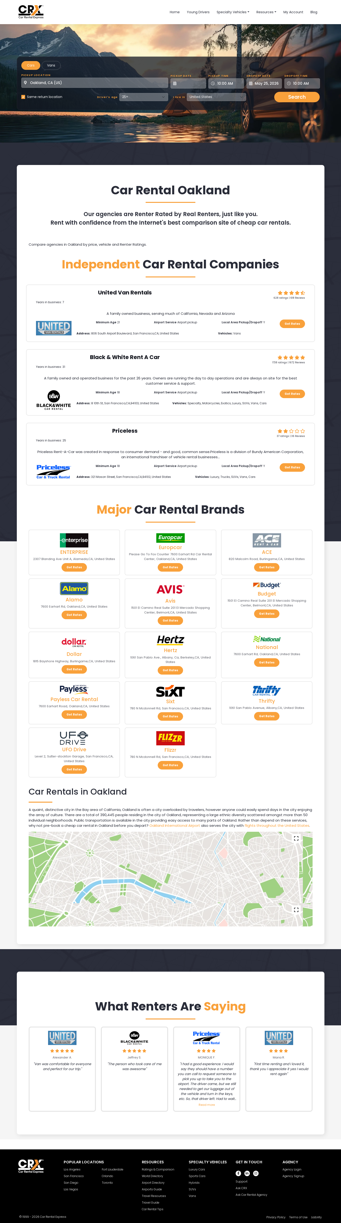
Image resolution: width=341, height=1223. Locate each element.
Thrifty (267, 701)
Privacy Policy (276, 1217)
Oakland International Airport (174, 825)
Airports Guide (152, 1189)
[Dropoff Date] (266, 83)
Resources (265, 12)
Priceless (125, 431)
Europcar (170, 547)
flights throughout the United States (277, 825)
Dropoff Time (296, 76)
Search (297, 96)
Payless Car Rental (74, 699)
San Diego (71, 1183)
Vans (51, 65)
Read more (207, 1105)
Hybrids (194, 1183)
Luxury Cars (197, 1169)
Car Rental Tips (152, 1209)
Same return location (44, 96)
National (267, 647)
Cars (31, 65)
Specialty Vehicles (232, 12)
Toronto (107, 1183)
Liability (316, 1217)
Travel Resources (154, 1196)
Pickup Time (218, 76)
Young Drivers (198, 12)
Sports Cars (197, 1176)
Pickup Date (180, 76)
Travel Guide (150, 1203)
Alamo (74, 599)
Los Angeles (72, 1169)
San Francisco (74, 1176)
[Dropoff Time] (305, 83)
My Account (293, 12)
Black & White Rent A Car (125, 357)
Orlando (107, 1176)
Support (241, 1181)
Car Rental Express (53, 1217)
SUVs (192, 1189)
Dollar (74, 654)
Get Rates (292, 324)
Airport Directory (153, 1183)
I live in (179, 97)
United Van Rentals (125, 292)
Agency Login (292, 1169)
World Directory (152, 1176)
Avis (170, 600)
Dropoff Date (258, 76)
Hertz (170, 650)
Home (175, 12)
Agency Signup (293, 1176)
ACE (267, 552)
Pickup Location (36, 75)
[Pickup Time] (229, 83)
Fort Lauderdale (112, 1169)
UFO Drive (74, 749)
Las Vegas (71, 1189)
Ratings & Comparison (158, 1169)
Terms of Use (298, 1217)
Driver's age (107, 97)
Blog (313, 12)
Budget (267, 593)
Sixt (170, 701)
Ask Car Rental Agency (251, 1195)
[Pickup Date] (190, 83)
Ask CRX (241, 1188)
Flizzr (170, 750)
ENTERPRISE (74, 552)
